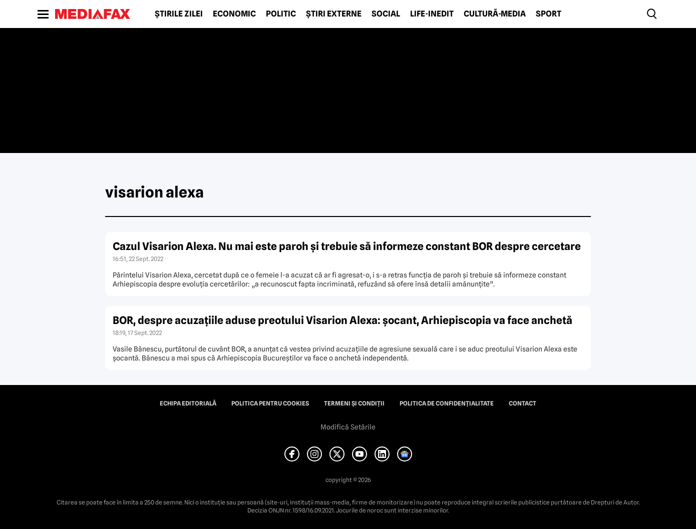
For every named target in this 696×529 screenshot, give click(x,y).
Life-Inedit (432, 14)
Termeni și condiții (354, 403)
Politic (281, 14)
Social (386, 14)
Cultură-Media (495, 14)
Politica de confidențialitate (447, 403)
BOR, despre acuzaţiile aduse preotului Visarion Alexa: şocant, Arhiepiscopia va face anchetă (342, 320)
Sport (548, 14)
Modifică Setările (348, 427)
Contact (522, 403)
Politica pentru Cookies (270, 403)
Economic (234, 14)
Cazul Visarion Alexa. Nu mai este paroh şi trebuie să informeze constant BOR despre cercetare (347, 246)
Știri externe (334, 14)
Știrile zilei (179, 14)
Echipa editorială (188, 403)
